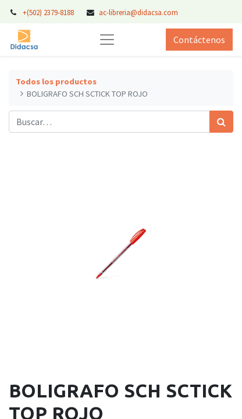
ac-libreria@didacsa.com (138, 12)
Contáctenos (199, 39)
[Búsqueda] (221, 122)
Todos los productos (56, 81)
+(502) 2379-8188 (49, 12)
